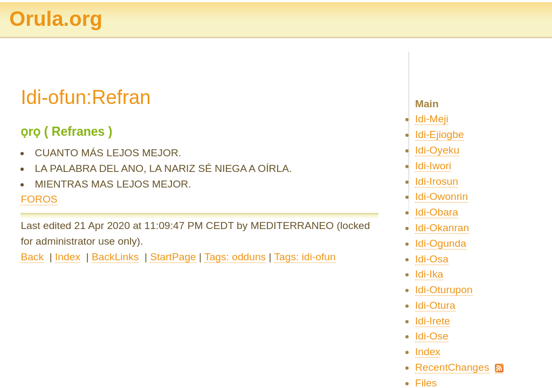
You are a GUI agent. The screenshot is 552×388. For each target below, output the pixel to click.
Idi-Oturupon (444, 289)
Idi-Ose (431, 336)
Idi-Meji (431, 118)
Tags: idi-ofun (305, 256)
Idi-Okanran (442, 227)
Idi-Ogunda (440, 243)
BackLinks (115, 256)
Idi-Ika (429, 274)
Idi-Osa (431, 259)
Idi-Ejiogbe (439, 134)
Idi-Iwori (433, 165)
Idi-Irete (432, 321)
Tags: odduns (235, 256)
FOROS (38, 199)
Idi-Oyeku (437, 150)
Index (67, 256)
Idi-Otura (435, 305)
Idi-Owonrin (441, 196)
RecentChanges (452, 367)
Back (32, 256)
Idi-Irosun (436, 181)
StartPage (173, 256)
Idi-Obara (436, 212)
